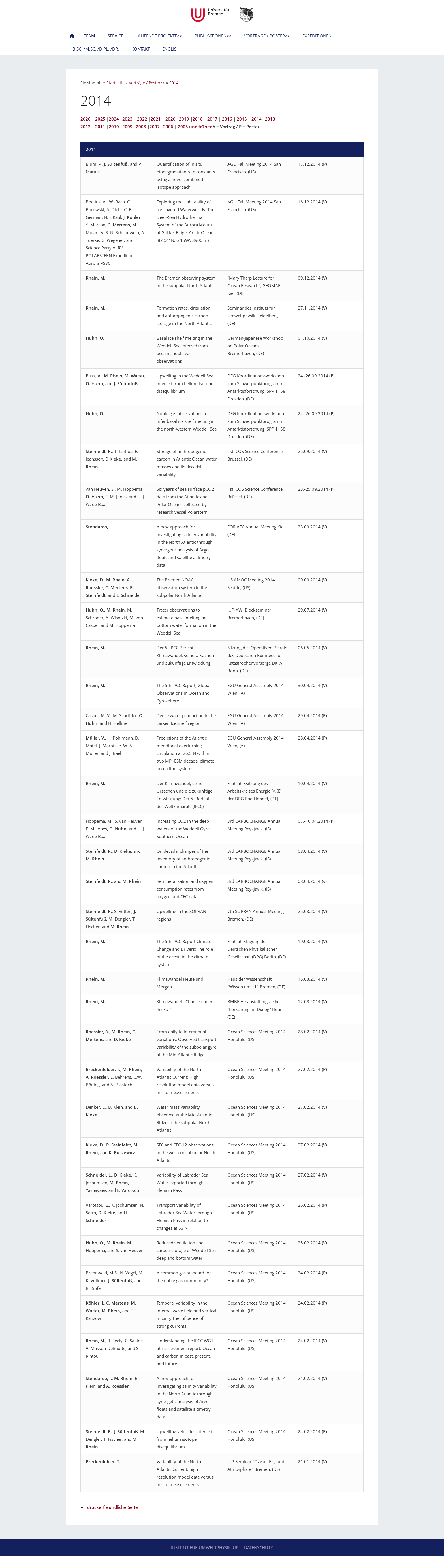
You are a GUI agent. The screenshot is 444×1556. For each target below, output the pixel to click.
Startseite (115, 82)
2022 (142, 119)
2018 (198, 119)
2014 (173, 82)
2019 (184, 119)
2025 (100, 119)
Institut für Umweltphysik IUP (204, 1547)
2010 (114, 126)
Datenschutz (258, 1547)
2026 (85, 119)
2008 (141, 126)
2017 (212, 119)
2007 (155, 126)
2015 (242, 119)
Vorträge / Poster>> (147, 82)
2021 (156, 119)
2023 (127, 119)
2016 (227, 119)
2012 (85, 126)
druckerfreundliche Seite (112, 1507)
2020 (170, 119)
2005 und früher (195, 126)
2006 (168, 126)
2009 (127, 126)
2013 (270, 119)
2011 (100, 126)
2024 (114, 119)
